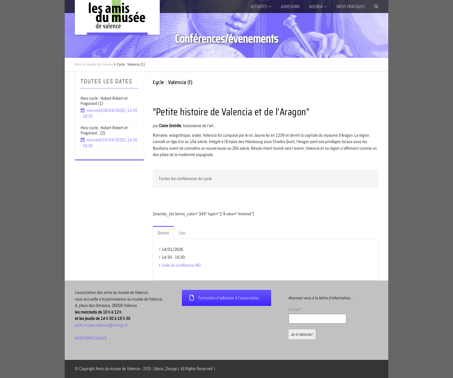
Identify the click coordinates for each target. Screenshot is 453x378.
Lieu (182, 233)
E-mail (295, 309)
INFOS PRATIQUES (350, 6)
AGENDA (316, 6)
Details (163, 233)
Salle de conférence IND (181, 265)
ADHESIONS (290, 6)
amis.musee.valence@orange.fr (101, 325)
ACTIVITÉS (259, 6)
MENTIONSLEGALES (91, 338)
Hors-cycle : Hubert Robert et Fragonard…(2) (104, 130)
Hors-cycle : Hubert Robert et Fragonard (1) (104, 100)
